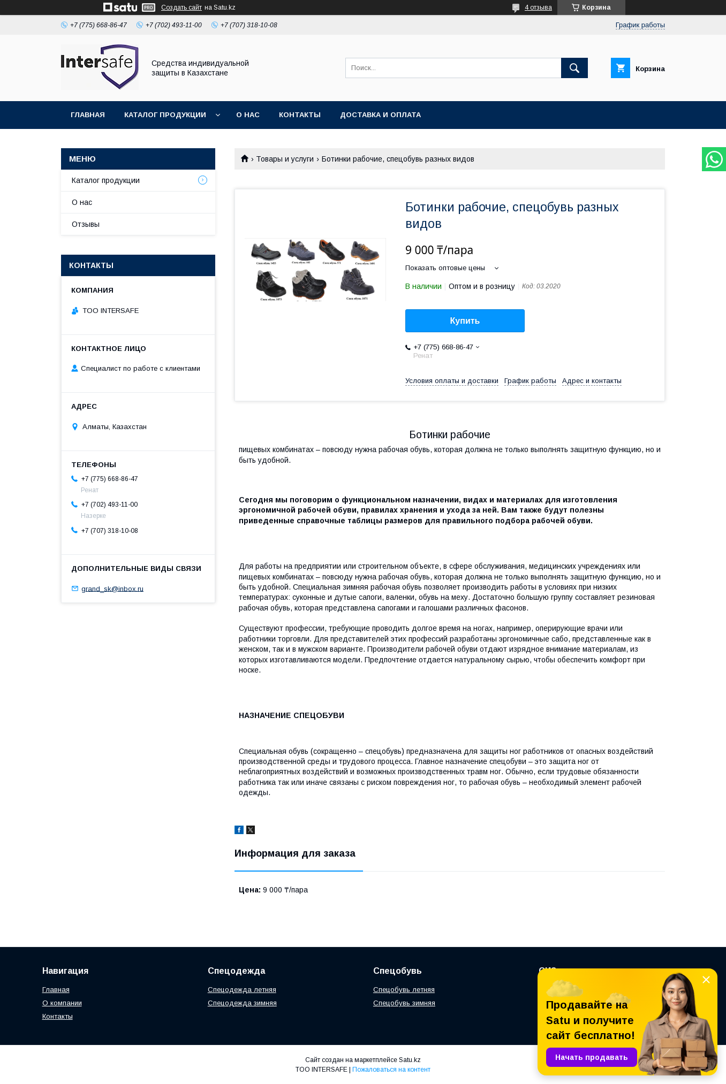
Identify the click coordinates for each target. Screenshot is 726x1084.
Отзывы (86, 224)
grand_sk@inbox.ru (112, 588)
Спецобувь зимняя (404, 1003)
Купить (465, 320)
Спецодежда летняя (242, 990)
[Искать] (574, 68)
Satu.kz (410, 1060)
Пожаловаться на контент (391, 1069)
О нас (248, 115)
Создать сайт (181, 7)
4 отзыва (538, 7)
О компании (62, 1003)
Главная (88, 115)
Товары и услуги (285, 159)
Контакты (300, 115)
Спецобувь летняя (404, 990)
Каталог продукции (165, 115)
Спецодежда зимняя (242, 1003)
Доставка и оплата (380, 115)
